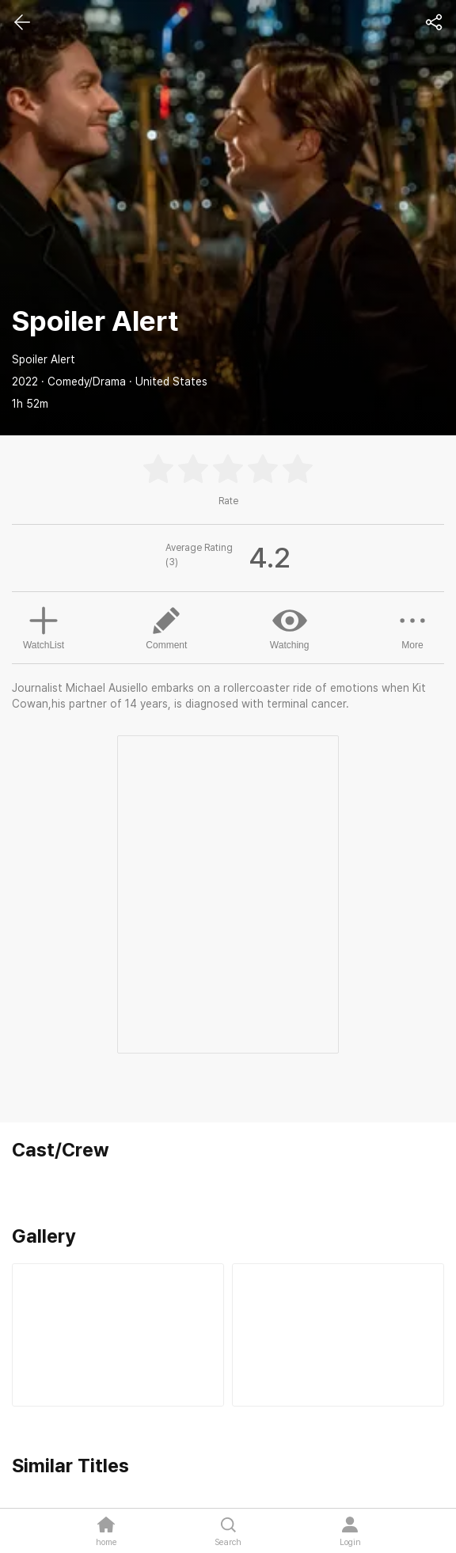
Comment (166, 627)
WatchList (43, 626)
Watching (290, 627)
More (412, 627)
